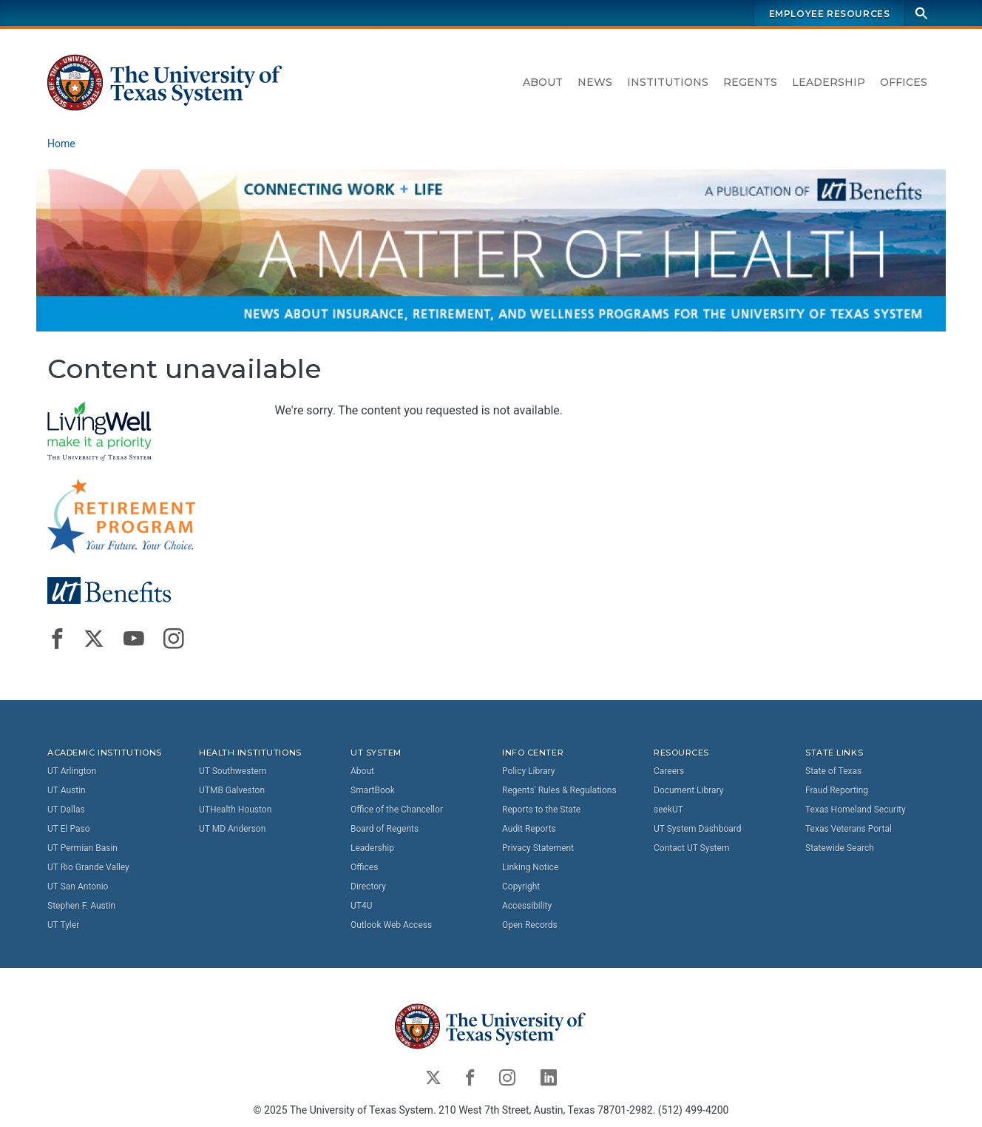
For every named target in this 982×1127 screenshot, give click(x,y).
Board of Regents (385, 829)
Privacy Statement (538, 848)
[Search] (921, 13)
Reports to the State (541, 809)
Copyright (521, 886)
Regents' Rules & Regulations (559, 790)
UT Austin (66, 790)
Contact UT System (691, 848)
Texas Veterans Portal (848, 829)
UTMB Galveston (232, 790)
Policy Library (528, 771)
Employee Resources (829, 13)
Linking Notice (530, 867)
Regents (750, 82)
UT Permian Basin (82, 848)
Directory (368, 886)
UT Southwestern (232, 771)
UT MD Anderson (232, 829)
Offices (903, 82)
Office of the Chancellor (397, 809)
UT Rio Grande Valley (88, 867)
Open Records (530, 925)
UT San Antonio (77, 886)
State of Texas (833, 771)
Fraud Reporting (836, 790)
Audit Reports (529, 829)
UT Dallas (66, 809)
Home (61, 143)
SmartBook (373, 790)
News (595, 82)
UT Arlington (71, 771)
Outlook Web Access (391, 925)
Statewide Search (839, 848)
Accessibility (527, 906)
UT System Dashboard (698, 829)
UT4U (361, 906)
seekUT (668, 809)
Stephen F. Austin (81, 906)
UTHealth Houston (235, 809)
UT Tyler (63, 925)
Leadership (828, 82)
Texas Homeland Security (855, 809)
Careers (669, 771)
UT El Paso (68, 829)
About (543, 82)
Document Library (688, 790)
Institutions (667, 82)
